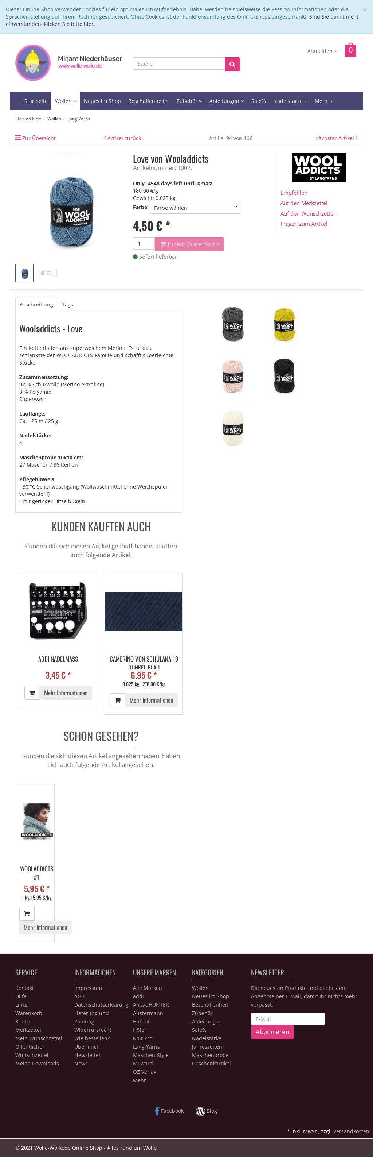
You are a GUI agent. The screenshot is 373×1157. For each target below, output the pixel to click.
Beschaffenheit (148, 100)
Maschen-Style (151, 1055)
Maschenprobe (210, 1055)
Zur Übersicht (39, 138)
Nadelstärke (290, 100)
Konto (22, 1021)
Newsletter (87, 1055)
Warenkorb (28, 1013)
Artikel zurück (124, 138)
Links (21, 1004)
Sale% (258, 100)
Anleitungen (226, 100)
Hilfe (21, 996)
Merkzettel (28, 1029)
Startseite (36, 100)
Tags (67, 304)
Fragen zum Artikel (303, 223)
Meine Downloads (37, 1063)
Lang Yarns (146, 1046)
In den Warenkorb (189, 244)
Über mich (87, 1046)
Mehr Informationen (65, 692)
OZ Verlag (145, 1071)
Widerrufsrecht (92, 1029)
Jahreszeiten (207, 1046)
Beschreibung (36, 304)
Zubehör (189, 100)
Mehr (324, 100)
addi (138, 996)
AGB (79, 996)
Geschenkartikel (211, 1063)
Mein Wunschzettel (38, 1038)
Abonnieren (272, 1031)
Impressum (88, 987)
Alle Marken (147, 987)
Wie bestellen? (92, 1038)
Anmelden (322, 50)
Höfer (139, 1029)
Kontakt (24, 987)
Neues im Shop (102, 100)
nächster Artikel (335, 138)
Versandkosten (351, 1131)
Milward (143, 1063)
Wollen (65, 100)
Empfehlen (293, 192)
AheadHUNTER (151, 1004)
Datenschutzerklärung (101, 1004)
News (81, 1063)
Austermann (148, 1013)
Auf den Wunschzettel (307, 213)
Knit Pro (142, 1038)
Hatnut (141, 1021)
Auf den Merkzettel (303, 203)
